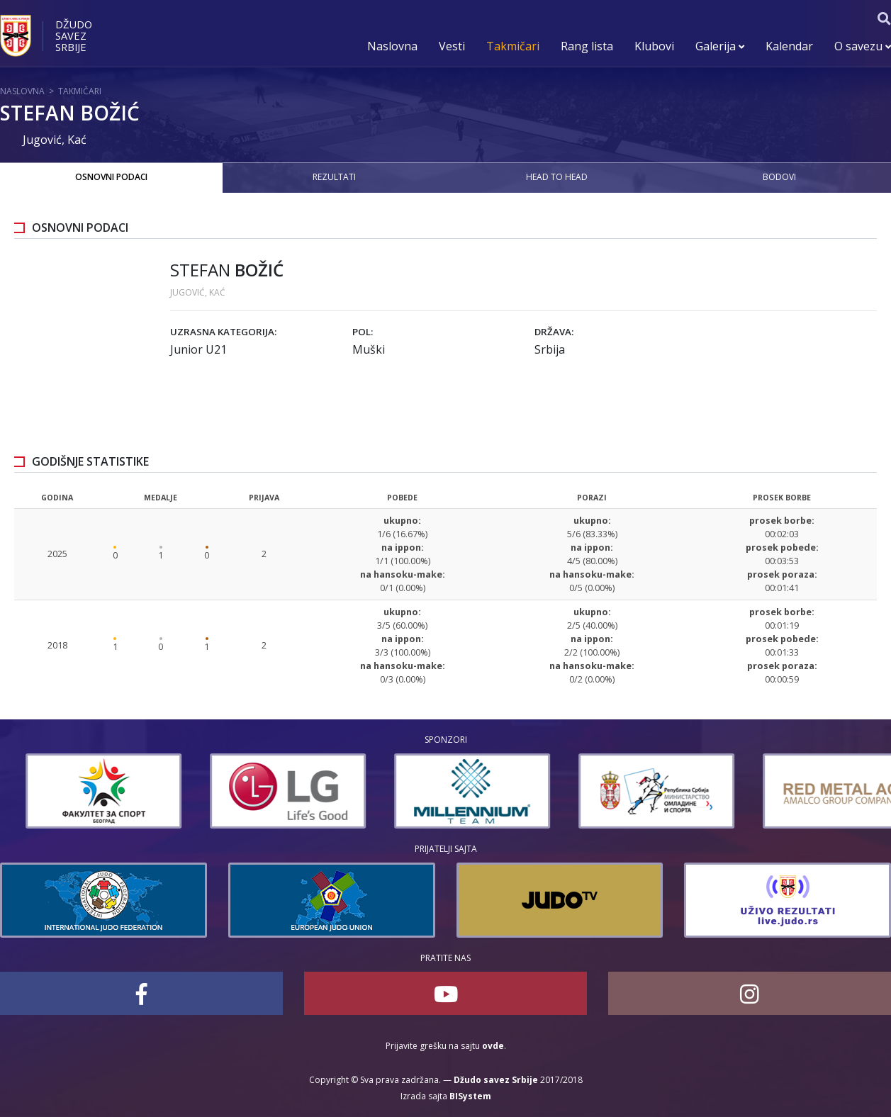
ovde (493, 1046)
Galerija (719, 46)
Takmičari (512, 46)
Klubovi (654, 46)
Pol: (362, 331)
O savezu (862, 46)
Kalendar (789, 46)
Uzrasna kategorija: (223, 331)
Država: (553, 331)
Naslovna (392, 46)
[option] (78, 791)
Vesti (452, 46)
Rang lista (587, 46)
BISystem (470, 1096)
